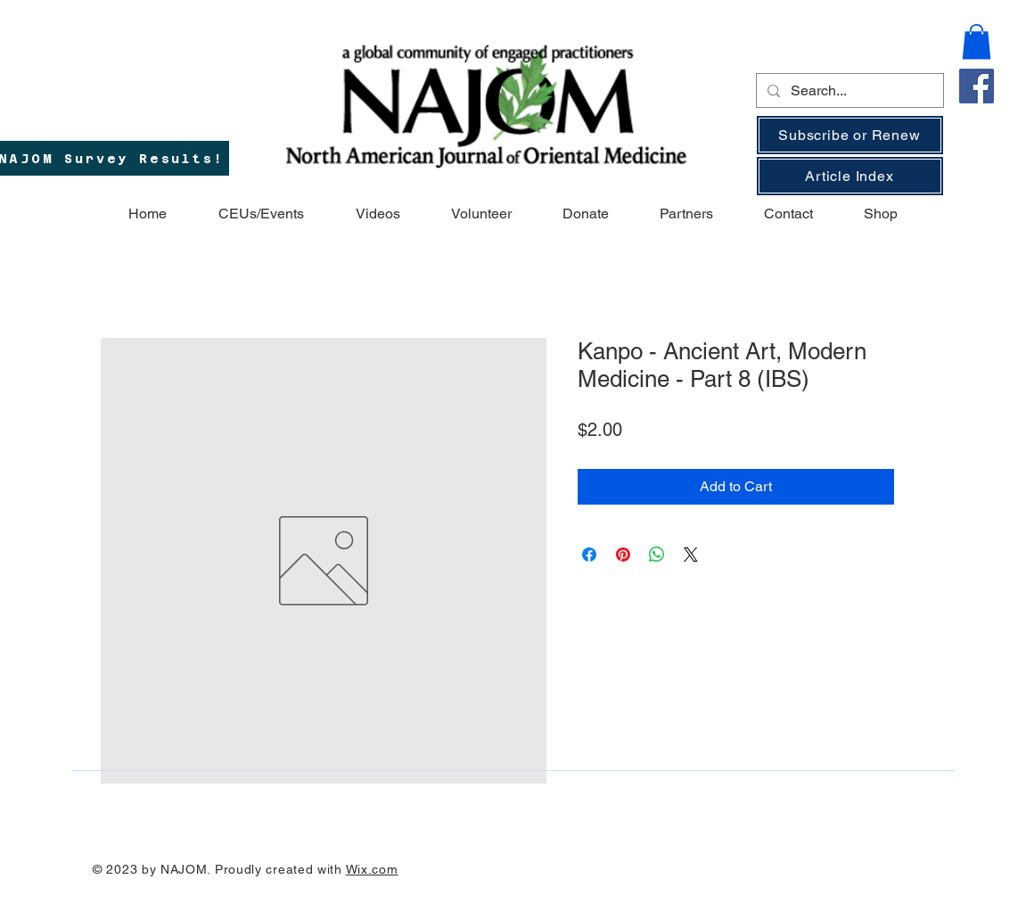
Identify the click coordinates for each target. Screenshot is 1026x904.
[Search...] (848, 91)
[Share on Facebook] (589, 554)
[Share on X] (691, 554)
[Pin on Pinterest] (623, 554)
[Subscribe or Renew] (850, 135)
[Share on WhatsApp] (657, 554)
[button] (976, 41)
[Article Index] (850, 176)
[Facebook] (976, 86)
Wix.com (372, 869)
